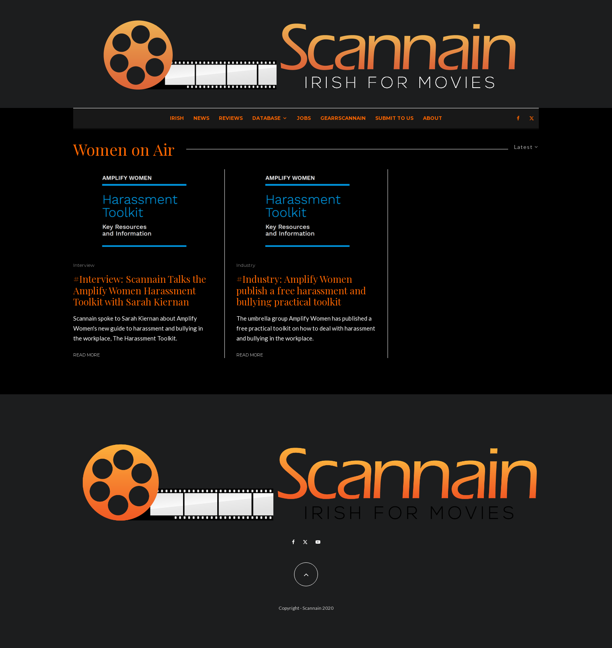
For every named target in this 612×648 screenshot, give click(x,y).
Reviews (231, 118)
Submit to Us (394, 118)
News (201, 118)
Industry (245, 265)
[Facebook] (518, 118)
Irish (177, 118)
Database (266, 118)
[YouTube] (318, 542)
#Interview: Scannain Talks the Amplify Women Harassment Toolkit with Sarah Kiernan (139, 290)
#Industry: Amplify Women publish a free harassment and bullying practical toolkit (301, 290)
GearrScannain (343, 118)
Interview (84, 265)
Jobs (304, 118)
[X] (531, 118)
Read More (86, 355)
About (432, 118)
